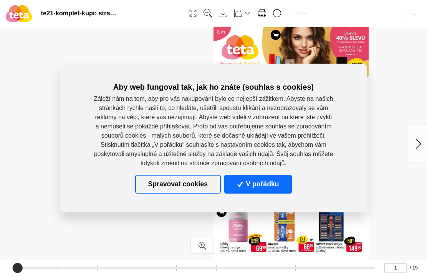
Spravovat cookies (178, 184)
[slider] (18, 268)
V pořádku (258, 184)
